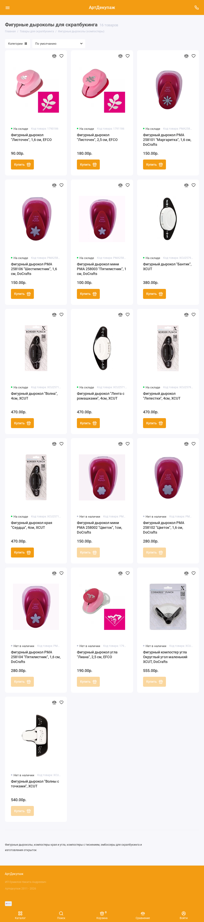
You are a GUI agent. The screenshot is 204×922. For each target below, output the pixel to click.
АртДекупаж (102, 7)
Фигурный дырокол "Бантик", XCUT (167, 266)
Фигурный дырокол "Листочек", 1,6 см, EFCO (31, 137)
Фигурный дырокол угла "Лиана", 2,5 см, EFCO (97, 654)
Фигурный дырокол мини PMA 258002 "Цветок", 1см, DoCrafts (99, 528)
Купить (22, 165)
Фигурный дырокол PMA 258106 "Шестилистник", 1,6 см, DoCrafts (34, 269)
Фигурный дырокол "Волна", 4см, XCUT (34, 396)
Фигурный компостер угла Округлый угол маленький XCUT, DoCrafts (165, 657)
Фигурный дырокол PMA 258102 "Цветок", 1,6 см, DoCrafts (163, 528)
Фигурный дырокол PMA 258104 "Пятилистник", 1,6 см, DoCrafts (36, 657)
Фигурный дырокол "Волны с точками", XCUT (35, 784)
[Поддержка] (196, 7)
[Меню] (7, 7)
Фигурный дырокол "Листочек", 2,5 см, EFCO (97, 137)
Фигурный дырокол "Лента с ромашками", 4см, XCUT (100, 396)
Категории (17, 43)
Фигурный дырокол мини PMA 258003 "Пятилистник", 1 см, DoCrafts (101, 269)
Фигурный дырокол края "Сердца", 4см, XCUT (31, 525)
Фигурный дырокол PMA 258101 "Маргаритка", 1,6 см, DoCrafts (167, 140)
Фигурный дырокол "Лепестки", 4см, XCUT (161, 396)
